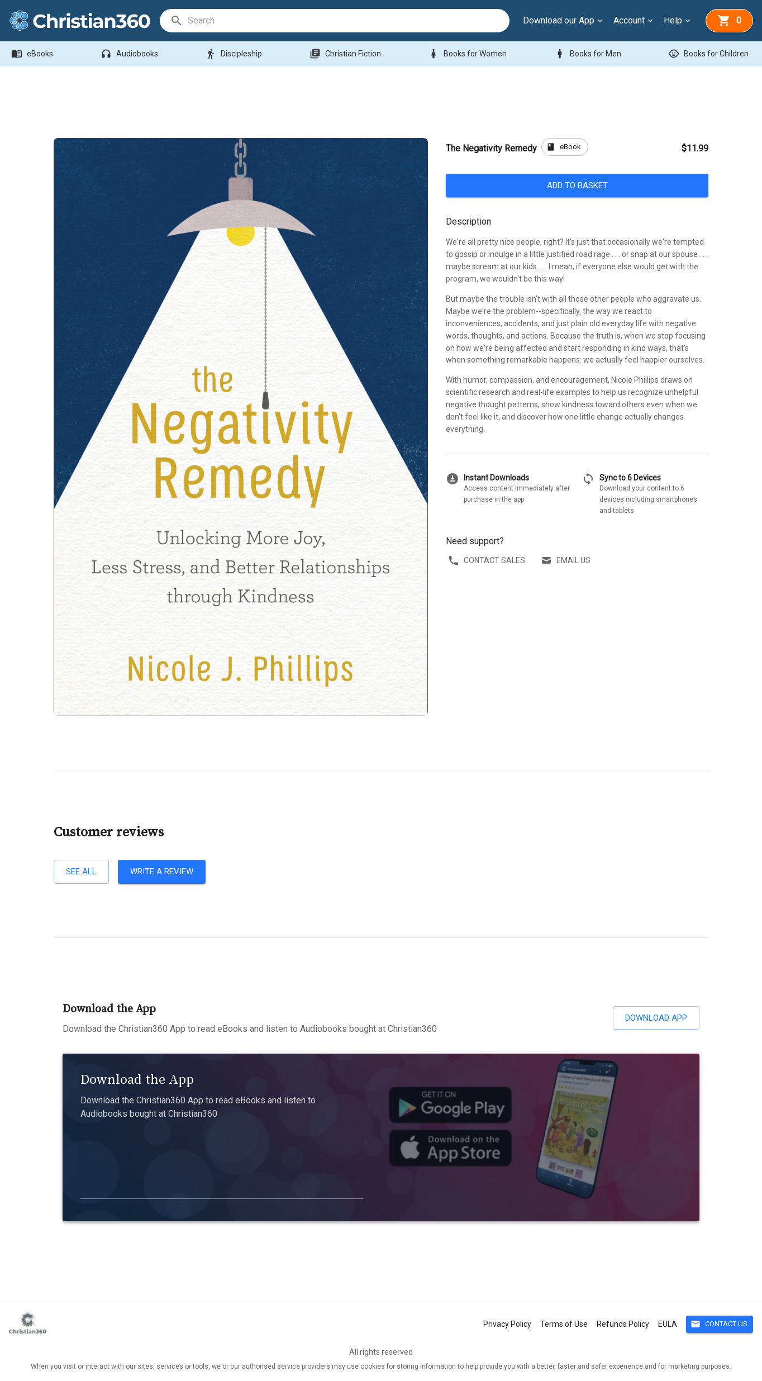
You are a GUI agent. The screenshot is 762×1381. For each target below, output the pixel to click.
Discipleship (234, 54)
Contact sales (488, 560)
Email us (567, 560)
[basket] (729, 20)
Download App (656, 1018)
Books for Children (709, 54)
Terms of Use (564, 1324)
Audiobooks (130, 54)
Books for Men (589, 54)
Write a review (162, 871)
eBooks (33, 54)
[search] (348, 21)
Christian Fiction (346, 54)
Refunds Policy (623, 1324)
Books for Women (468, 54)
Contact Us (719, 1324)
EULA (667, 1324)
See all (81, 871)
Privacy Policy (507, 1324)
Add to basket (577, 185)
